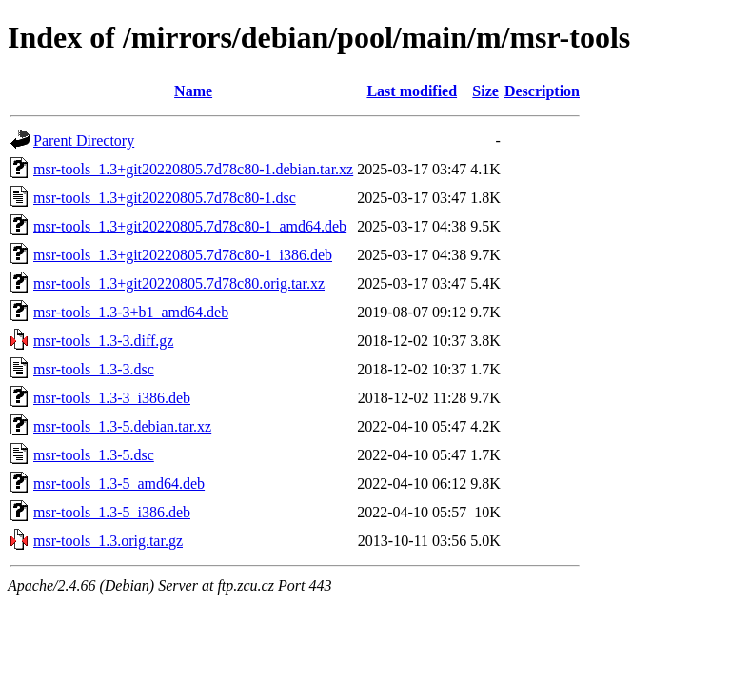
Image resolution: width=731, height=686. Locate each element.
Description (542, 91)
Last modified (411, 91)
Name (193, 91)
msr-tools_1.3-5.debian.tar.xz (122, 426)
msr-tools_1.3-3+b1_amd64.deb (130, 312)
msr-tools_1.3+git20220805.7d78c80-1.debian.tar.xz (193, 169)
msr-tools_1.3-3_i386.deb (111, 398)
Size (485, 91)
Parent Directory (83, 140)
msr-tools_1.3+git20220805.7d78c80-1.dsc (164, 198)
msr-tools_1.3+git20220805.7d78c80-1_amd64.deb (189, 226)
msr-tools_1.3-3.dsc (93, 369)
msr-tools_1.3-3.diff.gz (103, 341)
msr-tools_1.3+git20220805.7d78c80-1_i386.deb (182, 255)
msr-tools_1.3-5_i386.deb (111, 512)
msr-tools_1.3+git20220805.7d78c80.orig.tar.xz (179, 283)
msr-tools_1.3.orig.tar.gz (108, 541)
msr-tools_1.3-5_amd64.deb (119, 483)
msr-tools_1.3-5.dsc (93, 455)
